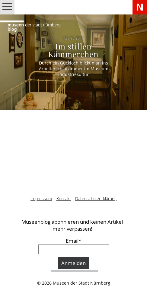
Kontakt (63, 198)
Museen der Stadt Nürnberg (81, 283)
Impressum (41, 198)
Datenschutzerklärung (96, 198)
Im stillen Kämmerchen (73, 50)
